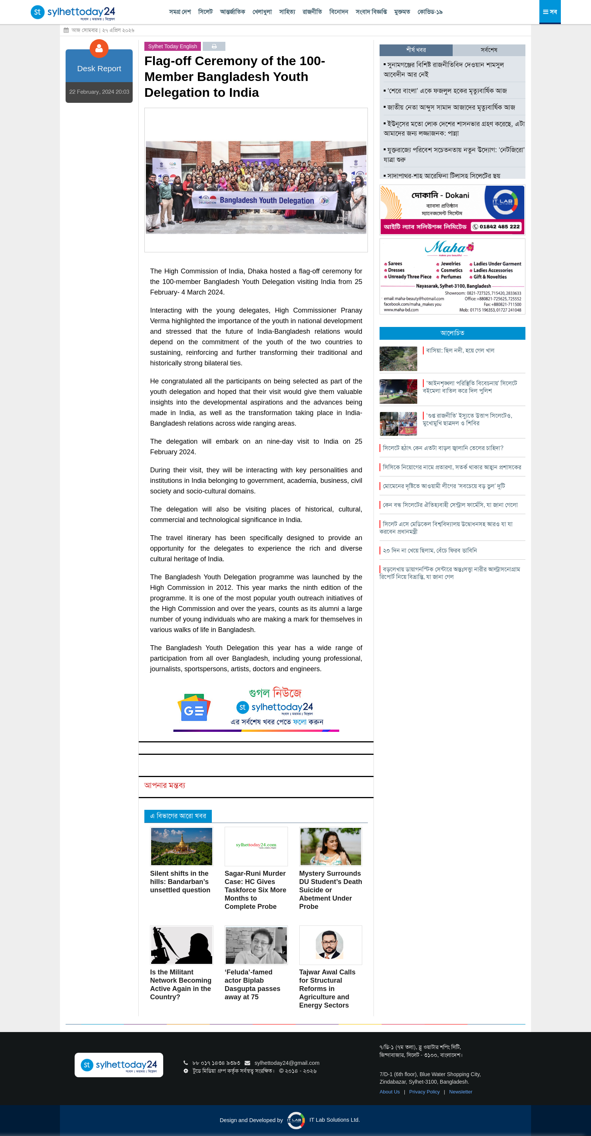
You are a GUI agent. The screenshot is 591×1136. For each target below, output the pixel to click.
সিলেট (205, 12)
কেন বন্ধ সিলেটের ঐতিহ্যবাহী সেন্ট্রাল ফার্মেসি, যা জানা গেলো (450, 505)
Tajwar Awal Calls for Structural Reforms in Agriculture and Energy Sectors (327, 988)
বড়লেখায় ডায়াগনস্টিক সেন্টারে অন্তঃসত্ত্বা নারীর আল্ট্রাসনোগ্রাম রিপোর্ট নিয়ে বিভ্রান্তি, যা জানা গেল (450, 573)
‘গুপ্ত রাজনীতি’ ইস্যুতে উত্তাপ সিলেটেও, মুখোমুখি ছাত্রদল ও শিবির (467, 419)
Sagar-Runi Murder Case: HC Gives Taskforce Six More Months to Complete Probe (255, 890)
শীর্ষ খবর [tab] (416, 50)
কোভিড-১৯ (430, 12)
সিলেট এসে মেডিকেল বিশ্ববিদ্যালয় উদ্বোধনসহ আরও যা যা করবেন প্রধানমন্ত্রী (446, 528)
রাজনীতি (312, 12)
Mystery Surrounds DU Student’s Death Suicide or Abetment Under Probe (330, 890)
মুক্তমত (402, 12)
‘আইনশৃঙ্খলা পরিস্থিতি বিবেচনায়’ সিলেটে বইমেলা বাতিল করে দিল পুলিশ (470, 387)
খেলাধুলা (262, 12)
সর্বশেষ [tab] (489, 50)
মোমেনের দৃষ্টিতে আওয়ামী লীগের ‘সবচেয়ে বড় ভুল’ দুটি (444, 486)
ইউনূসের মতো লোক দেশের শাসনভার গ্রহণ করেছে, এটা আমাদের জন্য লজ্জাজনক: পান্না (454, 128)
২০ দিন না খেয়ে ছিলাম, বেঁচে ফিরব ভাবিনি (430, 550)
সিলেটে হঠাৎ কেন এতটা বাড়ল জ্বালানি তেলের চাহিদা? (443, 448)
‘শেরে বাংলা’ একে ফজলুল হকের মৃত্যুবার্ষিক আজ (445, 90)
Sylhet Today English (172, 46)
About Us (390, 1092)
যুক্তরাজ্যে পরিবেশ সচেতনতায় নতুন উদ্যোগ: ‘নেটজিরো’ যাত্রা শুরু (454, 154)
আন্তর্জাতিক (232, 12)
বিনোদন (338, 12)
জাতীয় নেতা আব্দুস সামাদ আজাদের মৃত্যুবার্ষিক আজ (449, 107)
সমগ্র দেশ (180, 12)
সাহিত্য (287, 12)
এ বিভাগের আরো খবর (178, 815)
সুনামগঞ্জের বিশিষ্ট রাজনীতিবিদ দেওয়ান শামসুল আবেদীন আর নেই (444, 69)
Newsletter (460, 1092)
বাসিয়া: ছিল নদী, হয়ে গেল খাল (460, 350)
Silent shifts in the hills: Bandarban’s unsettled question (180, 882)
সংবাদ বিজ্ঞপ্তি (371, 12)
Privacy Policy (425, 1092)
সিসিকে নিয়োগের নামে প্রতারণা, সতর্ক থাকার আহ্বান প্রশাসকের (452, 467)
